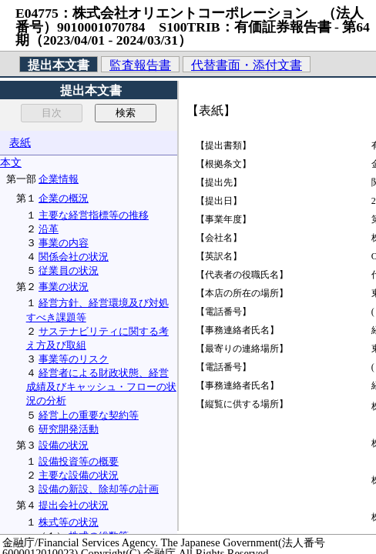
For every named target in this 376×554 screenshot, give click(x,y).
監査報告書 (140, 65)
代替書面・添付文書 (246, 65)
